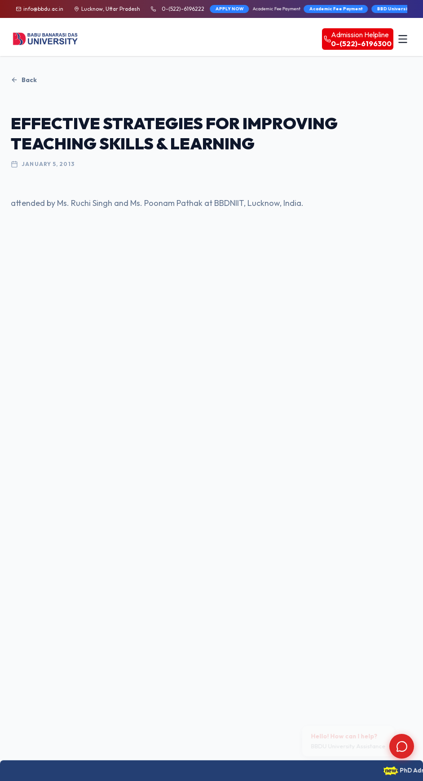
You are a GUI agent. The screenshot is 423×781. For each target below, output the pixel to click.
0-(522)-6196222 (183, 8)
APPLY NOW (208, 9)
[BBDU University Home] (45, 39)
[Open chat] (401, 746)
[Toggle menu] (402, 39)
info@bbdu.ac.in (43, 8)
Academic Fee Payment (314, 9)
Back (24, 80)
